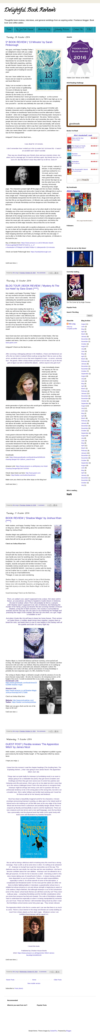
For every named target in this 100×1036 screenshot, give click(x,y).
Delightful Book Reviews (29, 10)
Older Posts (58, 980)
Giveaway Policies (61, 29)
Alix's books (73, 191)
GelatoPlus (53, 1031)
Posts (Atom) (19, 988)
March (83, 334)
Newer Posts (10, 980)
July (82, 349)
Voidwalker (75, 161)
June (82, 326)
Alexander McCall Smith (78, 147)
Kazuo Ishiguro (76, 140)
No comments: (41, 273)
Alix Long (72, 324)
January (84, 336)
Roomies (75, 154)
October (84, 344)
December (84, 339)
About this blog (44, 29)
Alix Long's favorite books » (85, 220)
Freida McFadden (77, 171)
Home (8, 29)
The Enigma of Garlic (79, 146)
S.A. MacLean (76, 163)
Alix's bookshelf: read (83, 135)
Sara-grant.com (11, 342)
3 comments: (43, 971)
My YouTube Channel (24, 29)
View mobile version (33, 983)
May (82, 329)
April (82, 331)
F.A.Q (89, 29)
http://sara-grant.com (33, 473)
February (84, 361)
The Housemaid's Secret (80, 169)
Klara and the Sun (77, 138)
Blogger (68, 1031)
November (84, 341)
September (84, 374)
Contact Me (78, 29)
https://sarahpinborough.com (41, 252)
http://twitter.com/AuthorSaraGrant (23, 475)
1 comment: (41, 505)
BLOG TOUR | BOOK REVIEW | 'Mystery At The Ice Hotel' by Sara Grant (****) (32, 287)
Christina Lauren (77, 155)
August (83, 324)
